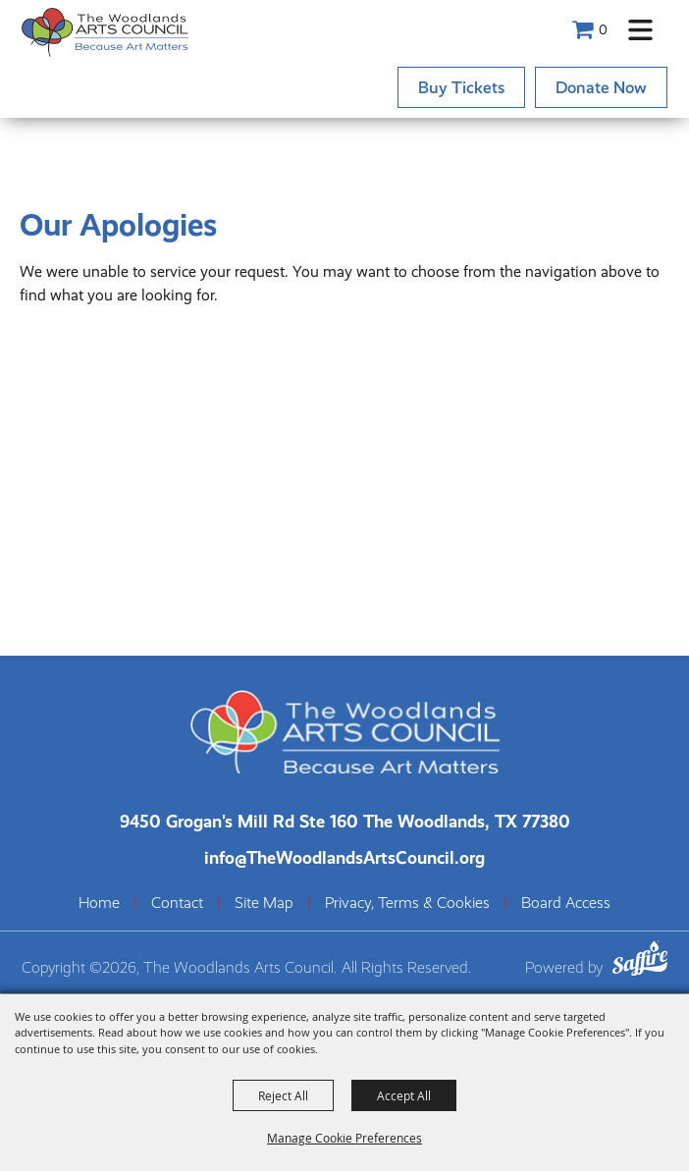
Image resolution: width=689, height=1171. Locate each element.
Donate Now (601, 87)
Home (99, 903)
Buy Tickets (461, 87)
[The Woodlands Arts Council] (105, 32)
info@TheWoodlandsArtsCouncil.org (344, 857)
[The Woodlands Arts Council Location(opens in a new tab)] (345, 821)
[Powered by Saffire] (639, 961)
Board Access (565, 903)
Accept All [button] (404, 1095)
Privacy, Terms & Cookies (407, 903)
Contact (177, 903)
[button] (640, 30)
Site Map (264, 903)
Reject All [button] (283, 1095)
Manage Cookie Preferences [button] (344, 1137)
